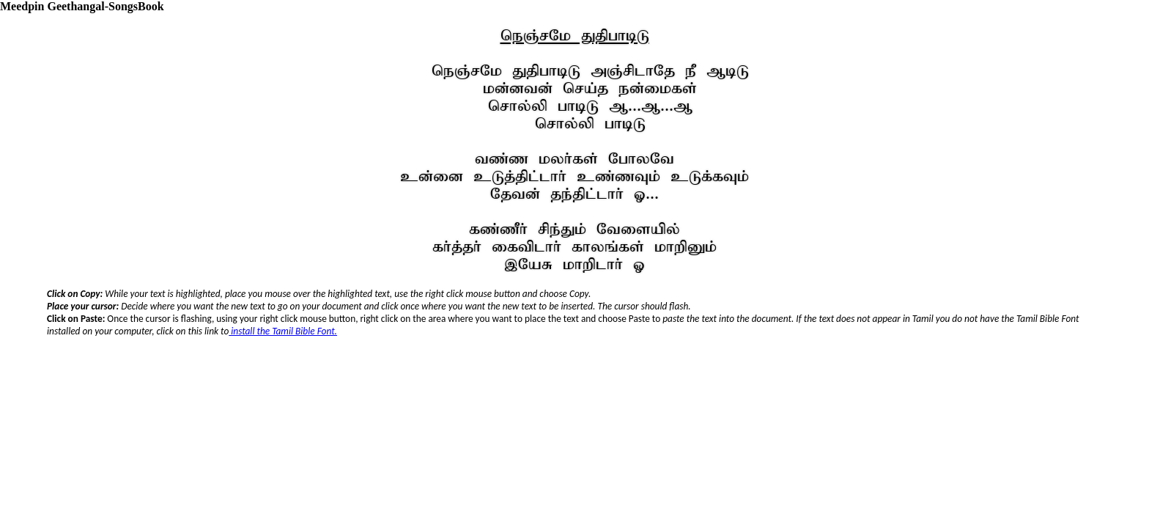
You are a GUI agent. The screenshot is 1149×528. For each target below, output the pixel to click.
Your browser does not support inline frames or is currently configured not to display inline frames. (575, 342)
